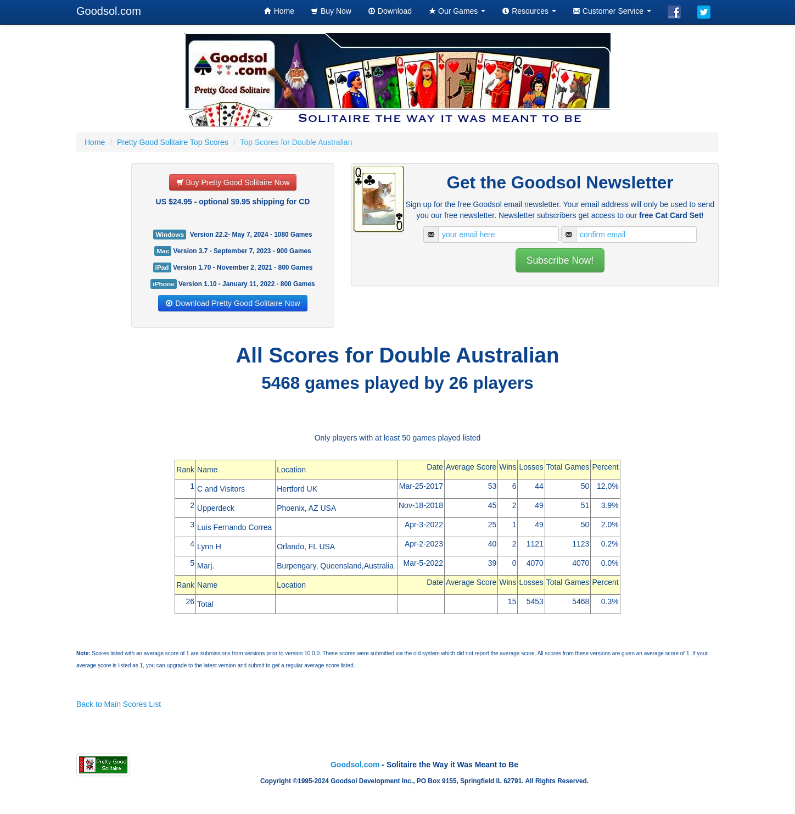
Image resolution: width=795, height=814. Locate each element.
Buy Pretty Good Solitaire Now (233, 182)
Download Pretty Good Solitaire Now (232, 303)
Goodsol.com (108, 11)
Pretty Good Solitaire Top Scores (172, 142)
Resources (529, 11)
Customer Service (612, 11)
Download (390, 11)
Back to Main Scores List (118, 704)
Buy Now (331, 11)
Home (279, 11)
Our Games (456, 11)
